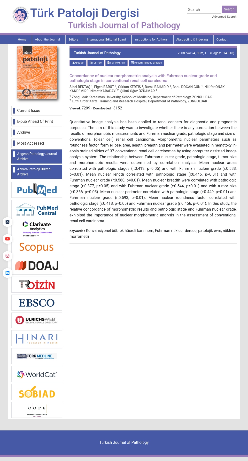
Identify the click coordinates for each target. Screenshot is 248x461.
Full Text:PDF (116, 62)
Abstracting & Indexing (192, 39)
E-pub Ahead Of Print (35, 121)
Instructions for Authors (151, 39)
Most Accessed (30, 143)
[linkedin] (7, 273)
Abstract (78, 62)
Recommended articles (146, 62)
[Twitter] (7, 222)
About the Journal (47, 39)
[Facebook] (7, 205)
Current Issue (28, 110)
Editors (73, 39)
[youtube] (7, 239)
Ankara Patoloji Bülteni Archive (34, 171)
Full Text (96, 62)
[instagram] (7, 256)
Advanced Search (224, 16)
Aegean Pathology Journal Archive (37, 156)
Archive (23, 132)
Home (22, 39)
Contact (222, 39)
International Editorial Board (106, 39)
